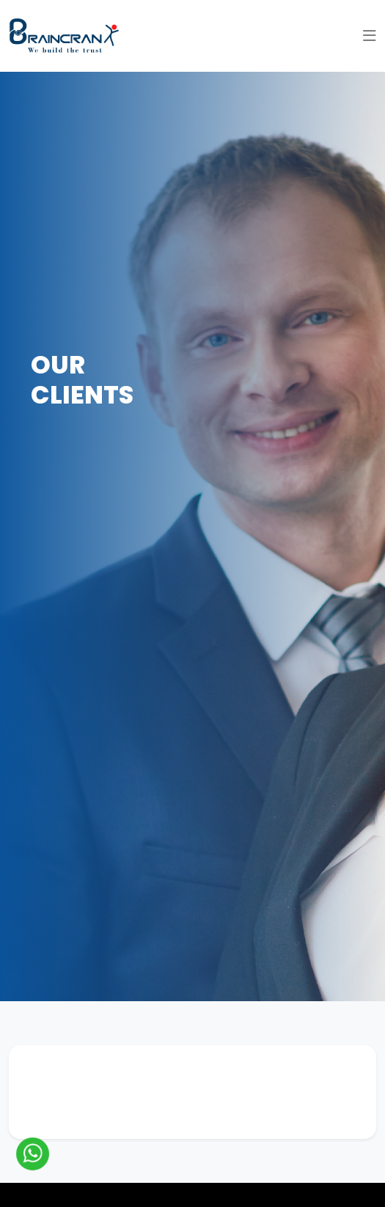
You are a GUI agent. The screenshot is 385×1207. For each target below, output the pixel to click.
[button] (369, 36)
